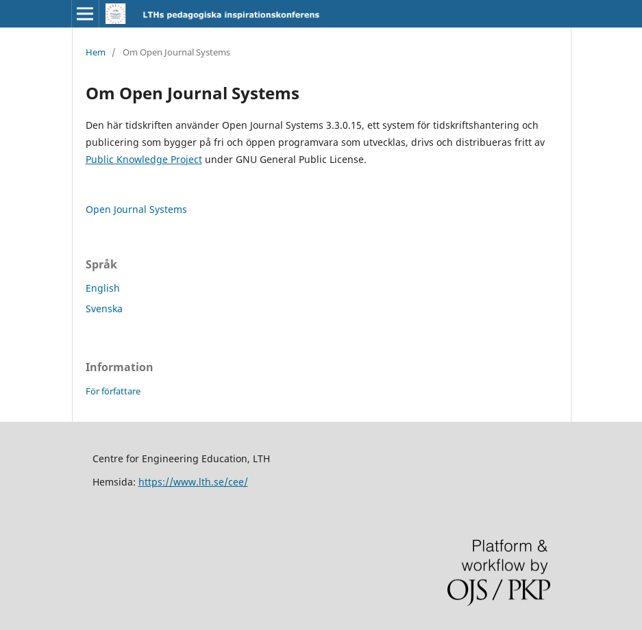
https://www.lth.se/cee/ (193, 481)
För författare (113, 391)
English (103, 287)
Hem (96, 52)
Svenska (104, 308)
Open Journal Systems (136, 209)
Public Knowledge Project (144, 159)
